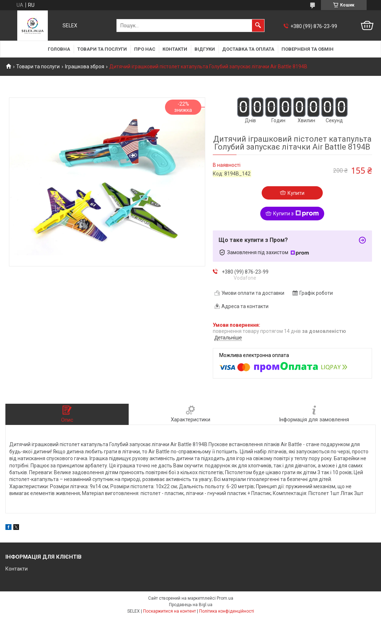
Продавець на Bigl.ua (190, 604)
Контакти (174, 49)
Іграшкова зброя (84, 66)
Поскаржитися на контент (169, 611)
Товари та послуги (102, 49)
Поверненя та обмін (307, 49)
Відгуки (204, 49)
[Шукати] (258, 25)
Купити (296, 193)
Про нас (144, 49)
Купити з (296, 213)
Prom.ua (225, 598)
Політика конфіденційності (226, 611)
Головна (59, 49)
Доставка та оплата (248, 49)
